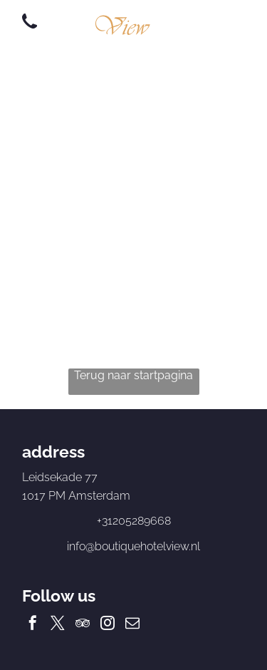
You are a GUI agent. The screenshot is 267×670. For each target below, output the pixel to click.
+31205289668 (134, 520)
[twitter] (57, 624)
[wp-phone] (29, 29)
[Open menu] (219, 22)
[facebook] (32, 624)
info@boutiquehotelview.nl (133, 546)
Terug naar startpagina (133, 375)
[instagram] (107, 624)
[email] (132, 624)
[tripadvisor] (82, 624)
